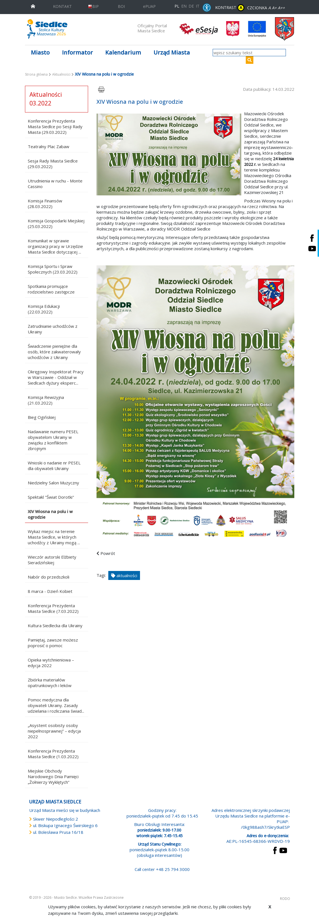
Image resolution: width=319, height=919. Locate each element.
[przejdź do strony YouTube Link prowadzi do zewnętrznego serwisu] (283, 850)
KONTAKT (62, 6)
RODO (285, 898)
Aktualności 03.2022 (45, 99)
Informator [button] (77, 52)
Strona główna (36, 74)
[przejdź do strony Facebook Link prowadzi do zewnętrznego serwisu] (275, 850)
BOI (121, 6)
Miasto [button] (40, 52)
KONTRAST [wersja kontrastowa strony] (229, 7)
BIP (93, 6)
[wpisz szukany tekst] (249, 52)
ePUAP (149, 6)
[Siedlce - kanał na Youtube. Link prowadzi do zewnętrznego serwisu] (312, 248)
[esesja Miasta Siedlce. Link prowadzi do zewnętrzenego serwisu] (199, 28)
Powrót (107, 553)
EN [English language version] (184, 6)
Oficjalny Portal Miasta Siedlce (152, 28)
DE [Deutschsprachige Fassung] (191, 6)
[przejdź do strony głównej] (33, 6)
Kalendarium (123, 52)
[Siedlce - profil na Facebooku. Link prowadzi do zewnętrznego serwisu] (312, 237)
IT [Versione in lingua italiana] (197, 6)
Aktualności (61, 74)
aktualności (124, 575)
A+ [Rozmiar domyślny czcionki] (274, 7)
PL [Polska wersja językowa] (177, 6)
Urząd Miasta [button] (171, 52)
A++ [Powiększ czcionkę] (281, 7)
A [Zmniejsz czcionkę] (269, 7)
